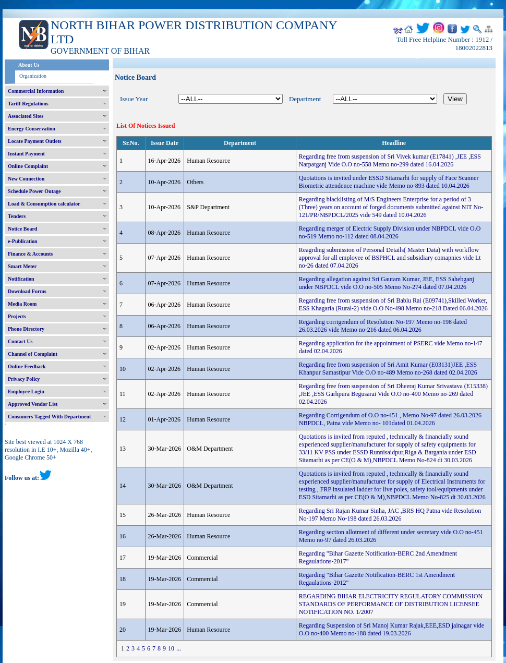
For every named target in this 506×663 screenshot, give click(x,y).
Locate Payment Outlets (35, 141)
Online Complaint (28, 166)
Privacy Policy (24, 379)
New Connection (26, 179)
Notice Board (22, 229)
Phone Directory (26, 329)
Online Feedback (27, 366)
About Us (28, 65)
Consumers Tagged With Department (49, 416)
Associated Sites (25, 116)
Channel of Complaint (32, 354)
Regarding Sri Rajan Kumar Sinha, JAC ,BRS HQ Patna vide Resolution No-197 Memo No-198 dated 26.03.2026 (390, 514)
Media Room (22, 304)
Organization (32, 76)
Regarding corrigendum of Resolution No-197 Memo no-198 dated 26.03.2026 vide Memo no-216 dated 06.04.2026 (383, 325)
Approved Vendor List (32, 404)
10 (171, 648)
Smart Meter (22, 266)
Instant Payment (26, 153)
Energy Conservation (31, 128)
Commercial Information (36, 91)
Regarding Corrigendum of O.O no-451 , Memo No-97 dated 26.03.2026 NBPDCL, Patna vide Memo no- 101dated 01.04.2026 (390, 419)
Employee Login (26, 391)
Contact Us (20, 341)
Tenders (17, 216)
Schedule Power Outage (34, 191)
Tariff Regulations (28, 103)
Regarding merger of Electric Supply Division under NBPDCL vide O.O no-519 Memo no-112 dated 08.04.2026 (390, 232)
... (178, 648)
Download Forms (27, 291)
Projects (17, 316)
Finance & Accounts (30, 254)
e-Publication (23, 241)
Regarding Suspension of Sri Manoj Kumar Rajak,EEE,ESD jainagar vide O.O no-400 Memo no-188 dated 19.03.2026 (391, 629)
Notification (21, 279)
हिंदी (398, 31)
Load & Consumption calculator (44, 204)
